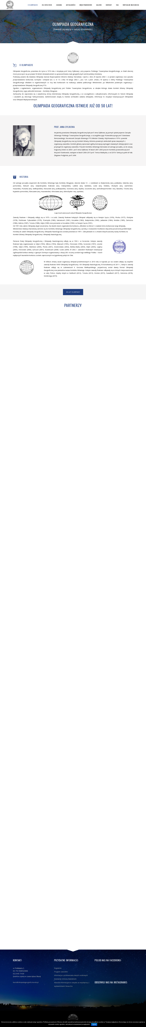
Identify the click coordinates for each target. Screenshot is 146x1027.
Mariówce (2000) (35, 247)
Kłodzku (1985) (119, 220)
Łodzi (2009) (64, 250)
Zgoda (94, 1024)
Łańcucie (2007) (38, 250)
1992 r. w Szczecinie (81, 241)
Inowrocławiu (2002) (61, 247)
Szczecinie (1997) (89, 244)
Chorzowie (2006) (25, 250)
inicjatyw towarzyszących (115, 97)
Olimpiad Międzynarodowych (27, 100)
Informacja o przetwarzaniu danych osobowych (71, 975)
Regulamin (58, 968)
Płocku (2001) (48, 247)
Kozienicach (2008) (51, 250)
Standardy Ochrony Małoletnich (65, 979)
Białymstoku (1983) (92, 220)
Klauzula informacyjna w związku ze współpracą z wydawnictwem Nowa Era (71, 984)
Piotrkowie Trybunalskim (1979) (30, 220)
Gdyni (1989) (44, 223)
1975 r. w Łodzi (51, 217)
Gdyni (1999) (23, 247)
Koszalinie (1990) (68, 223)
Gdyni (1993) (40, 244)
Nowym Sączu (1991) (84, 223)
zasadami (17, 97)
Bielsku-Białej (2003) (77, 247)
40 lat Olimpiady (73, 292)
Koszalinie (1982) (77, 220)
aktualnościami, (101, 94)
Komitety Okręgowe (50, 91)
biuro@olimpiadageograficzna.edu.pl (26, 982)
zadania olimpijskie (86, 97)
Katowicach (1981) (63, 220)
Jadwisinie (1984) (106, 220)
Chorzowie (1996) (76, 244)
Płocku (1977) (120, 217)
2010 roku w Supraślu (99, 262)
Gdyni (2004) (91, 247)
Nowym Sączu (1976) (106, 217)
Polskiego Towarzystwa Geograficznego (105, 71)
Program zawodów (61, 972)
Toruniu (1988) (34, 223)
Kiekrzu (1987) (23, 223)
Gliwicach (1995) (63, 244)
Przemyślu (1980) (49, 220)
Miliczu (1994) (51, 244)
